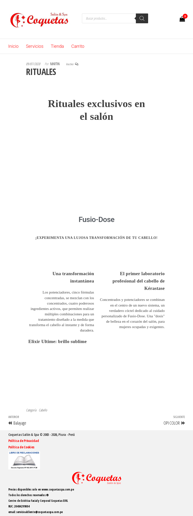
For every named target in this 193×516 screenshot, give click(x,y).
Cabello (43, 410)
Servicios (34, 46)
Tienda (57, 46)
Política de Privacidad (23, 440)
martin (55, 63)
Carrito (77, 46)
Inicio (13, 46)
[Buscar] (142, 18)
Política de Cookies (21, 447)
